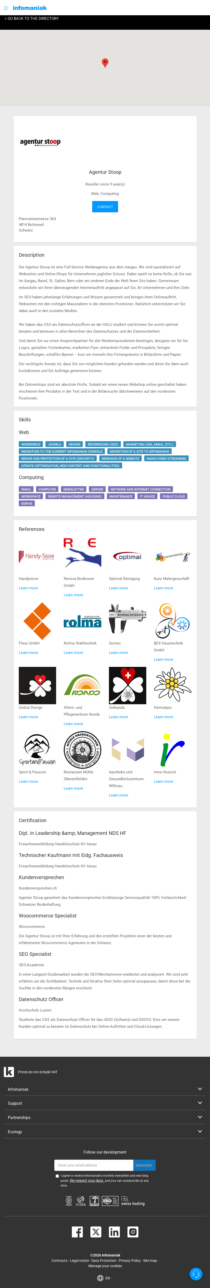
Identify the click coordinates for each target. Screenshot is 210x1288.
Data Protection (103, 1261)
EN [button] (109, 1278)
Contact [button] (105, 207)
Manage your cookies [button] (105, 1266)
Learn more (28, 588)
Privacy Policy (130, 1261)
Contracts (59, 1261)
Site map (150, 1261)
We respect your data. (87, 1180)
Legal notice (79, 1261)
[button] (6, 8)
